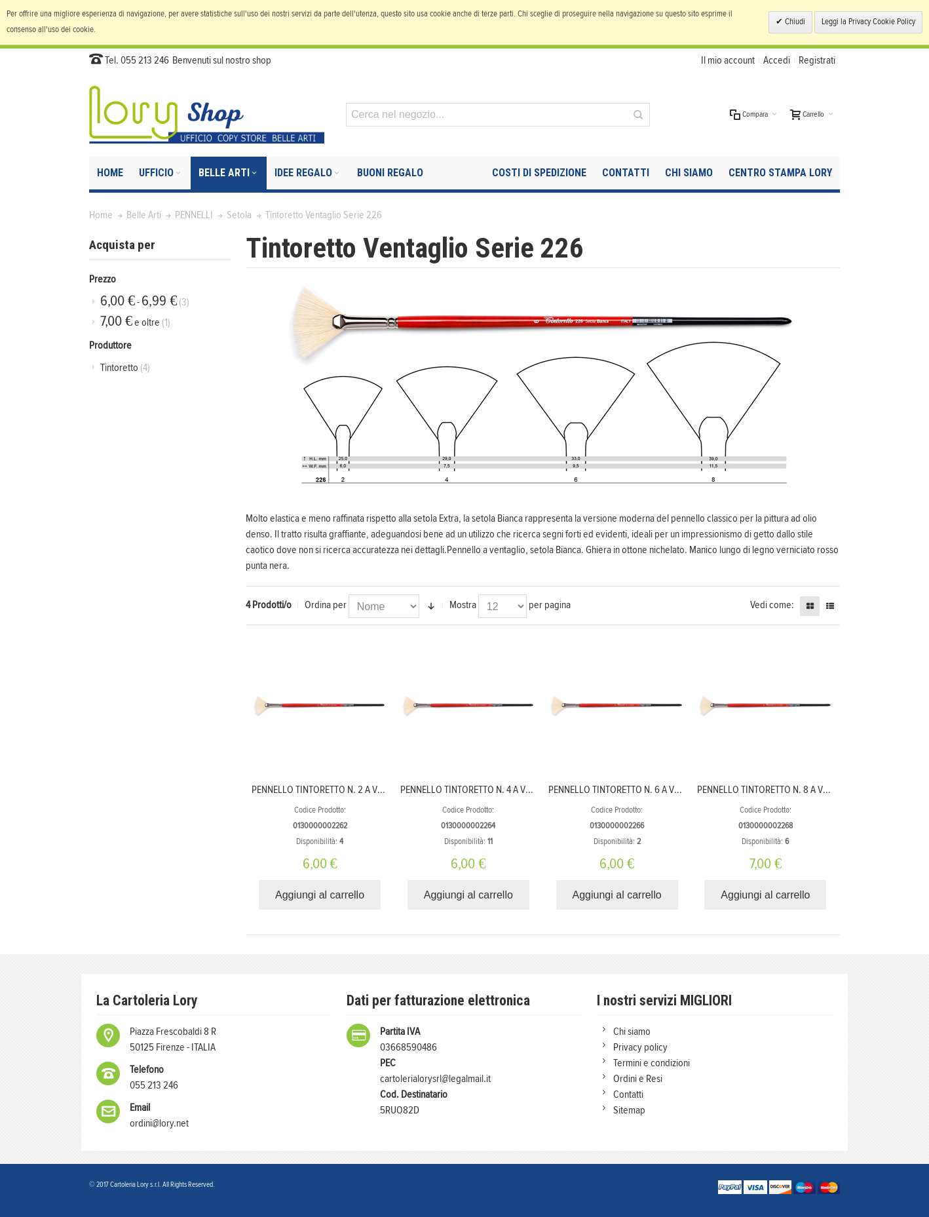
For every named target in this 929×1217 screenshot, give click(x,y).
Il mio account (728, 60)
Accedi (776, 60)
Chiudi (794, 22)
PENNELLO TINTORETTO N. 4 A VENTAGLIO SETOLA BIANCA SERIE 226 (536, 789)
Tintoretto (125, 367)
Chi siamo (632, 1031)
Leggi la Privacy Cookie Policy (868, 22)
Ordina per (326, 605)
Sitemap (629, 1110)
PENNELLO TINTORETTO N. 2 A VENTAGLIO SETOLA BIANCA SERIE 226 (387, 789)
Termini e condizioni (651, 1063)
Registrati (817, 60)
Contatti (628, 1094)
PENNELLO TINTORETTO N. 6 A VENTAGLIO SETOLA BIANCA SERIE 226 (684, 789)
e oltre (135, 321)
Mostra (462, 605)
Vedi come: (772, 605)
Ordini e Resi (637, 1078)
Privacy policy (640, 1047)
